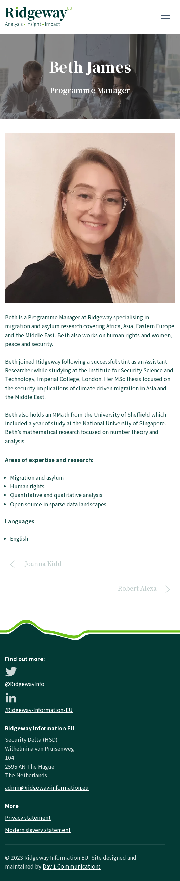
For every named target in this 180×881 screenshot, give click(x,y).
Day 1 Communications (72, 866)
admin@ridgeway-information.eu (47, 787)
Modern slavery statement (38, 830)
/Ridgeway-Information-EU (39, 710)
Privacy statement (28, 817)
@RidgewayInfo (24, 684)
